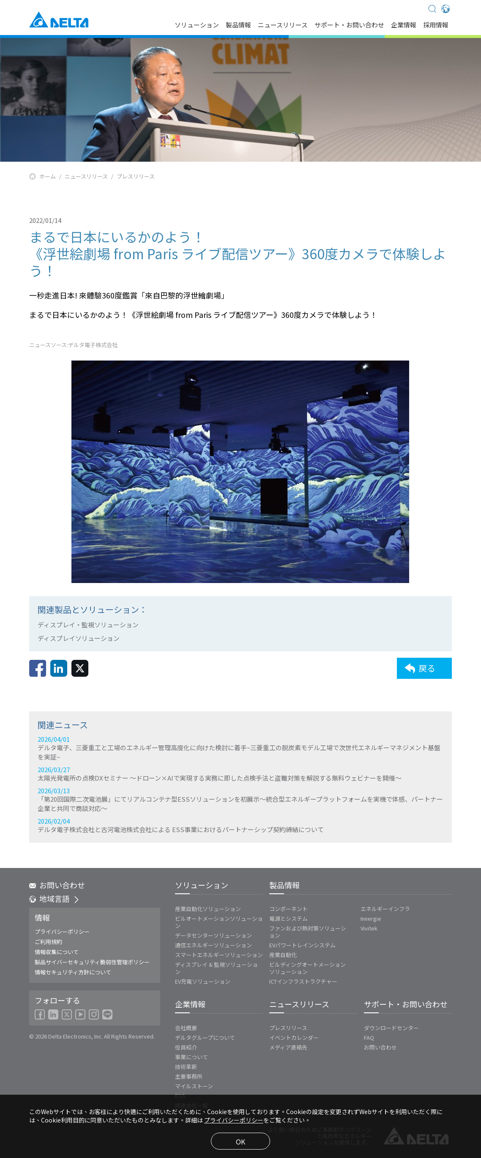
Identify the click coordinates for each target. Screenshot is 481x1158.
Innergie (371, 918)
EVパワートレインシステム (302, 945)
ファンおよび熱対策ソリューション (307, 931)
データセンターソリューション (213, 935)
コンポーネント (288, 909)
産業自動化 (283, 955)
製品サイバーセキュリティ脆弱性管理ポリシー (92, 962)
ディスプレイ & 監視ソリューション (216, 968)
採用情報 (435, 25)
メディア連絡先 (288, 1047)
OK (240, 1141)
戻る (419, 678)
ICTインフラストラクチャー (303, 981)
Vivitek (369, 928)
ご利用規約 (48, 942)
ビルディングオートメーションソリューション (307, 968)
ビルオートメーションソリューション (219, 922)
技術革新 (186, 1067)
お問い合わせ (57, 885)
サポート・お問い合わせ (349, 25)
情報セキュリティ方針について (73, 972)
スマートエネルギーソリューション (219, 955)
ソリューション (197, 25)
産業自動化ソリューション (208, 909)
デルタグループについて (205, 1037)
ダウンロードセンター (391, 1028)
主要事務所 (188, 1076)
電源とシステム (288, 918)
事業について (191, 1057)
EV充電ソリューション (202, 981)
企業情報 (403, 25)
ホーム (47, 176)
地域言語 (54, 898)
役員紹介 (186, 1047)
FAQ (369, 1037)
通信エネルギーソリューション (213, 945)
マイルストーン (194, 1086)
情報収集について (57, 952)
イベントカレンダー (294, 1037)
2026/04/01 (240, 799)
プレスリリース (136, 176)
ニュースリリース (283, 25)
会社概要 (186, 1028)
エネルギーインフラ (385, 909)
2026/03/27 (240, 825)
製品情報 (238, 25)
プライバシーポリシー (62, 931)
